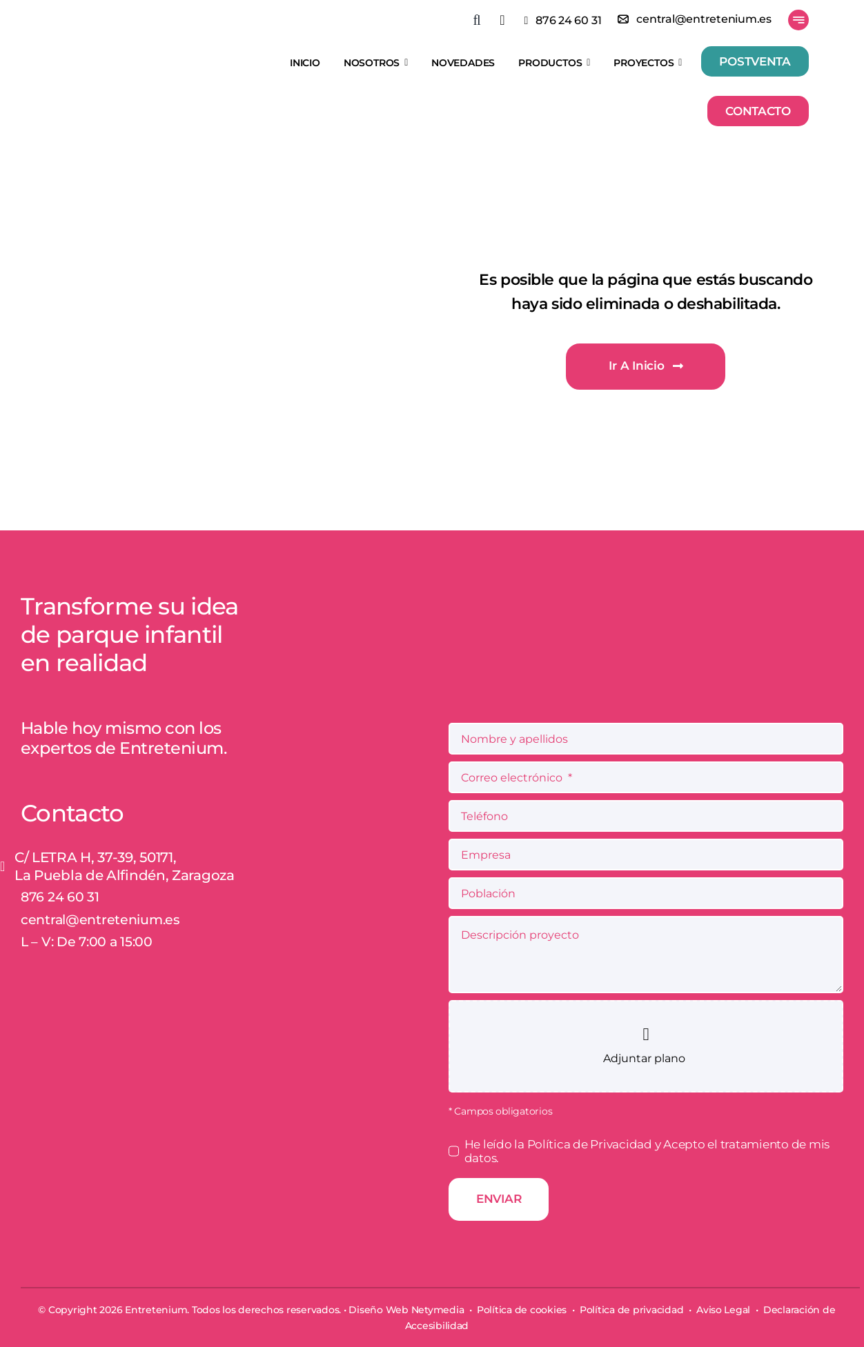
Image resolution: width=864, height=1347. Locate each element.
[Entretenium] (130, 43)
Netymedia (437, 1310)
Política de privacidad (631, 1310)
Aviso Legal (723, 1310)
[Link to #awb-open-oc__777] (798, 20)
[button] (486, 20)
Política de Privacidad (591, 1144)
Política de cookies (522, 1310)
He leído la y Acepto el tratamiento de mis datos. (646, 1151)
